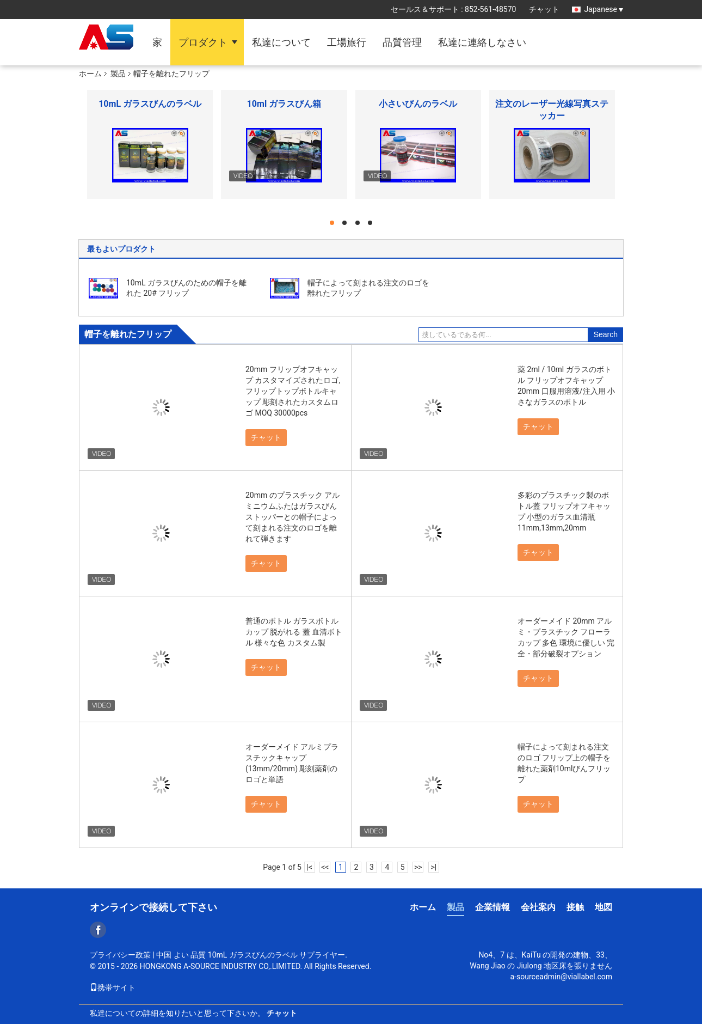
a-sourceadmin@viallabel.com (561, 976)
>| (433, 867)
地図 (603, 907)
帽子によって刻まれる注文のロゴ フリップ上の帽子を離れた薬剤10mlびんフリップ (564, 763)
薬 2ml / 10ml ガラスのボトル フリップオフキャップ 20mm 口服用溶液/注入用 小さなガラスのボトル (566, 385)
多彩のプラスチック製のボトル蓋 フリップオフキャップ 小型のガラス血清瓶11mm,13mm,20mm (564, 511)
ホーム (90, 73)
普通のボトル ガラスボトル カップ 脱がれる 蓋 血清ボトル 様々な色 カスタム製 (293, 632)
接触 (575, 907)
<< (325, 867)
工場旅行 (346, 42)
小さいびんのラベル (418, 104)
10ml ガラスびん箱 (284, 104)
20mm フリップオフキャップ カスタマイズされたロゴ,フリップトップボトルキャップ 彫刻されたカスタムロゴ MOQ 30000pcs (292, 391)
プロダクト (202, 42)
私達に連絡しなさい (482, 42)
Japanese (603, 9)
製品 (118, 73)
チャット (544, 9)
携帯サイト (113, 987)
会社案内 (538, 907)
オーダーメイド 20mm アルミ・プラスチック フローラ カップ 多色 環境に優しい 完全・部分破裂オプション (566, 637)
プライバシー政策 (120, 954)
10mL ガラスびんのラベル (149, 104)
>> (418, 867)
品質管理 (402, 42)
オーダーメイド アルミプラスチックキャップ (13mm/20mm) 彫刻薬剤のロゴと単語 (291, 763)
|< (310, 867)
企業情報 (492, 907)
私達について (281, 42)
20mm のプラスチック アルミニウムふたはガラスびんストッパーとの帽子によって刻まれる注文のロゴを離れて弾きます (292, 517)
